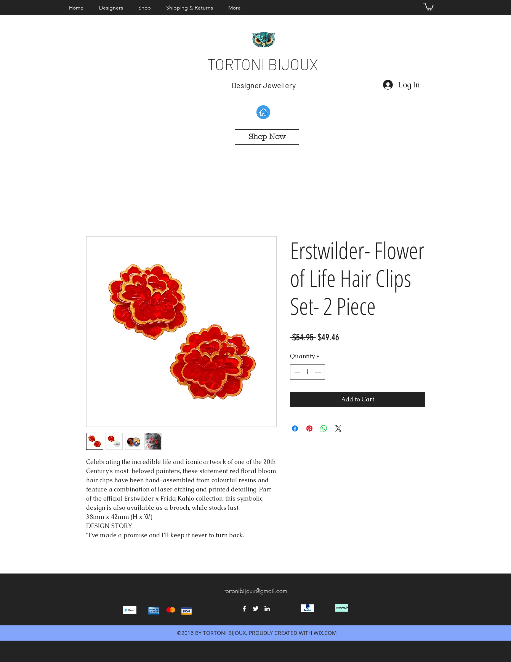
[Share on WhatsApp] (323, 428)
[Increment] (318, 372)
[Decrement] (296, 372)
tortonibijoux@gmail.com (255, 590)
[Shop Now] (267, 137)
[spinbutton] (307, 372)
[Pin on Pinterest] (309, 428)
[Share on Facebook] (295, 428)
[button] (113, 7)
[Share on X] (338, 428)
